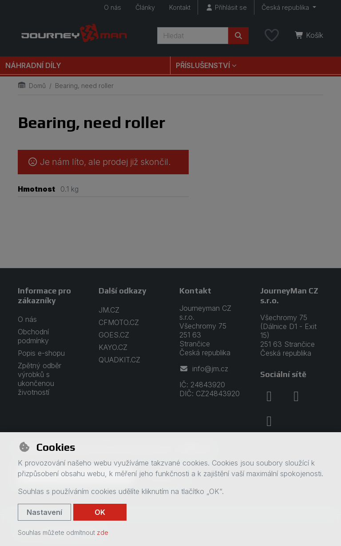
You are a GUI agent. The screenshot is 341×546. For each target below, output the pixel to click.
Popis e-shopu (41, 353)
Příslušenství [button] (203, 65)
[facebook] (269, 396)
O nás (112, 7)
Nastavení (44, 512)
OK (100, 512)
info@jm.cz (203, 368)
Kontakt (179, 7)
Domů (32, 85)
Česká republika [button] (286, 7)
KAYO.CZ (113, 347)
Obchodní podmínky (33, 336)
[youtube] (269, 421)
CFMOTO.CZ (119, 322)
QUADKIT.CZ (119, 359)
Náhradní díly (33, 65)
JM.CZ (109, 309)
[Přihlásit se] (226, 7)
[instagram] (296, 396)
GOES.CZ (114, 334)
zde (102, 532)
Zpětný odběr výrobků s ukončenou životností (39, 379)
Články (145, 7)
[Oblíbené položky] (272, 35)
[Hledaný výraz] (192, 35)
